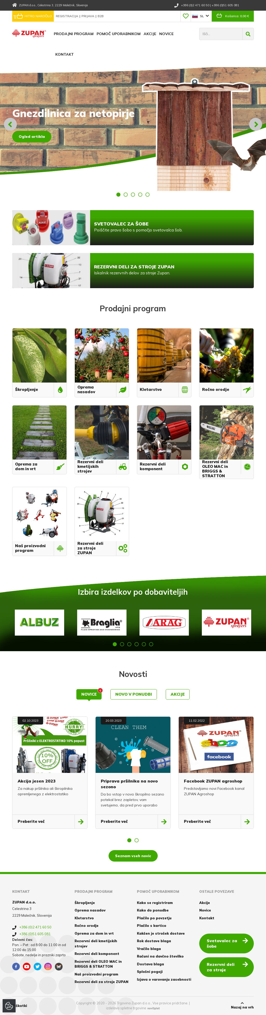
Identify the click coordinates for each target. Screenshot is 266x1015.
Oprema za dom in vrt (94, 933)
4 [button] (140, 194)
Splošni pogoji (150, 971)
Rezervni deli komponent (97, 954)
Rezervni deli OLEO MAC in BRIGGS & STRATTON (98, 964)
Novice (166, 33)
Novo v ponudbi (133, 694)
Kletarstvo (84, 918)
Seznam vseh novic (133, 856)
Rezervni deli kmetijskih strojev (96, 943)
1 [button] (118, 194)
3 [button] (133, 194)
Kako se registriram (155, 903)
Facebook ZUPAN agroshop (213, 781)
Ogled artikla (32, 136)
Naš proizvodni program (96, 974)
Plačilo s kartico (151, 925)
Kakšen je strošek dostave (161, 933)
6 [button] (151, 644)
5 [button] (147, 194)
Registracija (67, 16)
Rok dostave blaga (154, 941)
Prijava (88, 16)
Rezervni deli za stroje (227, 966)
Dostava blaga (150, 964)
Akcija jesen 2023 (37, 781)
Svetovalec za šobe (227, 943)
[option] (133, 124)
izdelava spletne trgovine (126, 1008)
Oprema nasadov (90, 910)
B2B (101, 16)
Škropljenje (85, 903)
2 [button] (125, 194)
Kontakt (64, 54)
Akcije (150, 33)
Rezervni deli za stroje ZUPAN (101, 982)
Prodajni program (74, 33)
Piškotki (19, 1006)
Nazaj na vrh (242, 1005)
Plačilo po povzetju (154, 918)
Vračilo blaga (149, 949)
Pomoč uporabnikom (119, 33)
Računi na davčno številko (160, 956)
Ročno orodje (86, 925)
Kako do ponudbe (153, 910)
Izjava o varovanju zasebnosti (164, 979)
